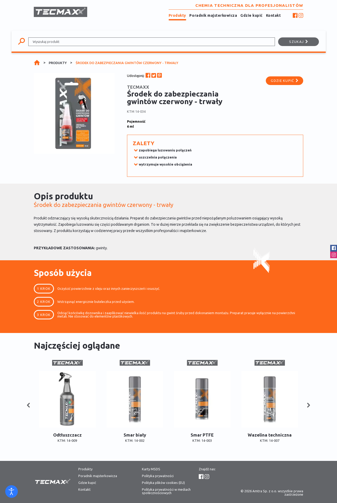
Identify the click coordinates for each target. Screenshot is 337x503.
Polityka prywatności (158, 476)
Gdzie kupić (251, 15)
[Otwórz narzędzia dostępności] (11, 491)
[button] (28, 405)
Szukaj (298, 41)
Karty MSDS (151, 469)
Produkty (177, 15)
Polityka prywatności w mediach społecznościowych (166, 491)
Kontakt (273, 15)
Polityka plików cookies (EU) (163, 482)
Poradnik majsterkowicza (213, 15)
